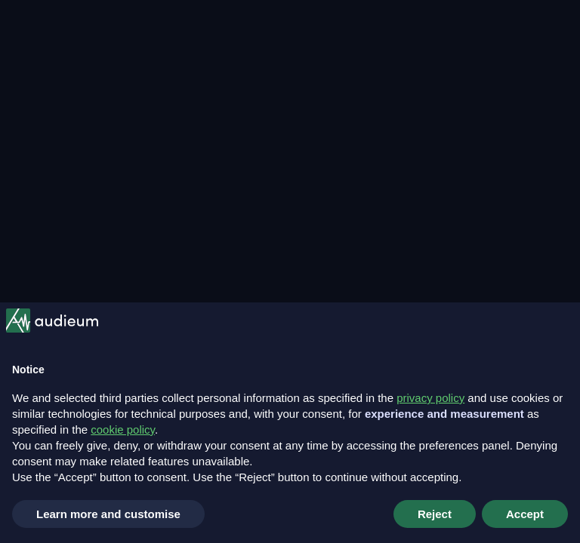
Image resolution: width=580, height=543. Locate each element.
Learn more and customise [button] (108, 514)
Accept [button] (525, 514)
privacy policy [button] (430, 397)
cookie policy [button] (123, 429)
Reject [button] (435, 514)
